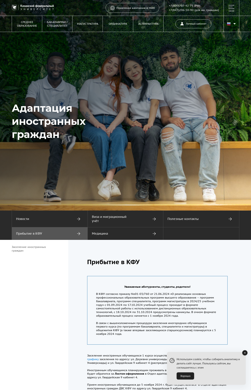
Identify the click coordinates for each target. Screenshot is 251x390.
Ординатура (118, 23)
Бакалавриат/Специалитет (57, 23)
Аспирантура (148, 23)
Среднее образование (27, 23)
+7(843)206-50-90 (181, 10)
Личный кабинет (193, 23)
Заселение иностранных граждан (29, 248)
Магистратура (87, 23)
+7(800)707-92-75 (181, 5)
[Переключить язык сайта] (231, 24)
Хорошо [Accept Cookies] (185, 376)
